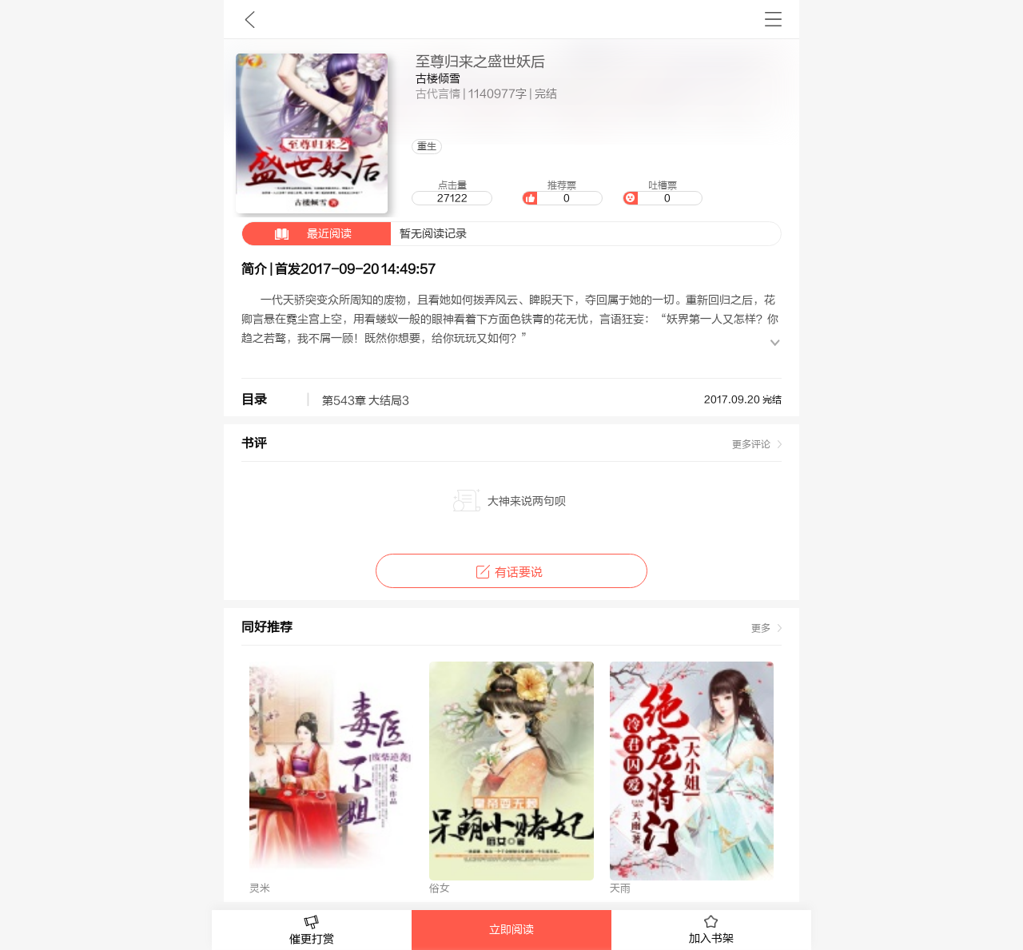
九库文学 (249, 19)
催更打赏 (312, 930)
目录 (254, 399)
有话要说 (511, 572)
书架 (773, 19)
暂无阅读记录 (354, 233)
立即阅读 (511, 930)
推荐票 (562, 192)
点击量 (452, 192)
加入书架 (711, 930)
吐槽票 (663, 192)
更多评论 (751, 444)
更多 (760, 628)
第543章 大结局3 (365, 401)
